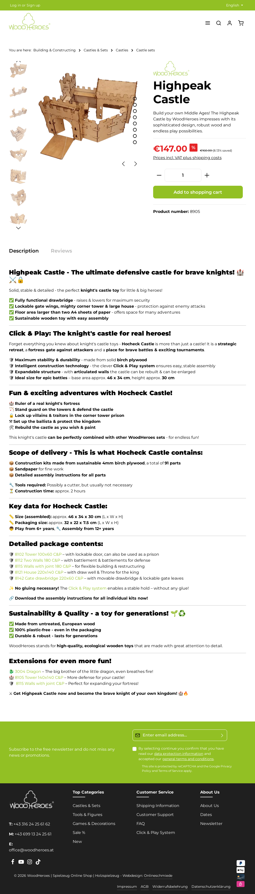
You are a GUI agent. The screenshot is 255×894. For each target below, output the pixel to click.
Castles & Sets (86, 805)
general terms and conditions (188, 759)
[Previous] (124, 164)
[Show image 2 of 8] (135, 105)
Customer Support (155, 814)
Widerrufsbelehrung (170, 886)
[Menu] (208, 23)
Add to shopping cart (198, 192)
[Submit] (222, 735)
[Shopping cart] (241, 23)
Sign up (33, 5)
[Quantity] (183, 175)
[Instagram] (30, 863)
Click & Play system (87, 588)
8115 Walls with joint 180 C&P (43, 566)
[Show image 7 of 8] (135, 136)
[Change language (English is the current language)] (234, 5)
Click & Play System (155, 832)
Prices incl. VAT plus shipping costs (187, 157)
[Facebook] (13, 863)
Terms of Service (170, 771)
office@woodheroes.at (31, 850)
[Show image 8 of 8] (135, 142)
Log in (15, 5)
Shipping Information (157, 805)
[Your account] (230, 23)
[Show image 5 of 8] (135, 123)
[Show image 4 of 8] (135, 117)
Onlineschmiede (158, 875)
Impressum (127, 886)
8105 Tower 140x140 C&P (39, 677)
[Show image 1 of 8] (135, 98)
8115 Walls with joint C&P (40, 683)
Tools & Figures (87, 814)
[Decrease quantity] (159, 175)
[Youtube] (21, 863)
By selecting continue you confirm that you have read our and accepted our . (181, 753)
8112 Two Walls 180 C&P (37, 560)
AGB (145, 886)
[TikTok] (38, 863)
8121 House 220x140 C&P (39, 572)
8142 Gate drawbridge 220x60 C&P (49, 578)
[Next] (135, 164)
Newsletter (211, 823)
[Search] (219, 23)
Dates (206, 814)
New (77, 841)
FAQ (140, 823)
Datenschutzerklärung (211, 886)
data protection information (178, 753)
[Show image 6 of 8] (135, 130)
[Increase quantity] (207, 175)
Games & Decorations (94, 823)
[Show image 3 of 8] (135, 111)
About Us (209, 805)
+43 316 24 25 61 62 (31, 824)
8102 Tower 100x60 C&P (38, 554)
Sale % (79, 832)
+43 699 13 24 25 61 (33, 834)
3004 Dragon (28, 671)
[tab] (26, 251)
